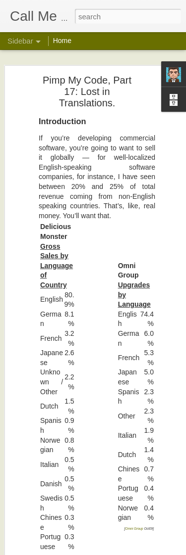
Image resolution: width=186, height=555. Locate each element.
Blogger (124, 550)
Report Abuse (153, 550)
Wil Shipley (142, 487)
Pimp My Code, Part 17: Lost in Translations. (83, 461)
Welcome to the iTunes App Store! (69, 505)
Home (62, 41)
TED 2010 (37, 416)
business (153, 500)
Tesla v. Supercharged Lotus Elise (69, 527)
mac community (142, 508)
